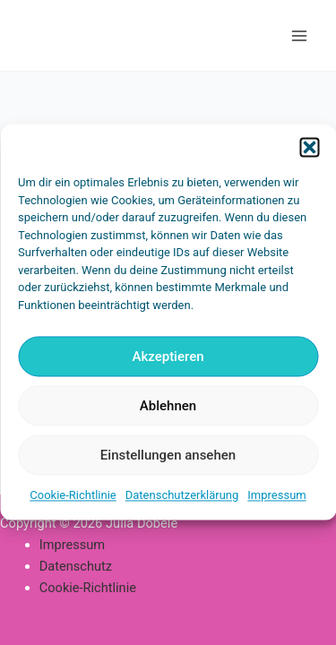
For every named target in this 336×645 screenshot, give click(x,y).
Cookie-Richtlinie (73, 495)
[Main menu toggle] (299, 36)
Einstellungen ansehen (168, 455)
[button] (309, 147)
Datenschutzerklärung (182, 495)
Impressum (276, 495)
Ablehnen (168, 406)
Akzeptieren (167, 356)
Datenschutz (75, 566)
